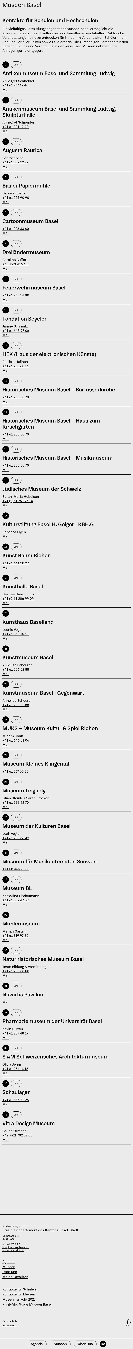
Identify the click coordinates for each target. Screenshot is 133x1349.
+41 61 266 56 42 (15, 838)
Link (16, 64)
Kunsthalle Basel (22, 587)
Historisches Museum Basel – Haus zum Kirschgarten (51, 424)
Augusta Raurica (22, 150)
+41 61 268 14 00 (15, 295)
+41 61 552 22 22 (15, 162)
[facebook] (127, 1323)
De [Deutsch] (103, 1344)
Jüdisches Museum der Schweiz (41, 489)
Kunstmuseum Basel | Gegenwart (43, 693)
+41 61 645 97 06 (15, 331)
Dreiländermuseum (26, 252)
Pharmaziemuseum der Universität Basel (52, 1021)
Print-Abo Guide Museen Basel (27, 1304)
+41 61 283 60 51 (15, 366)
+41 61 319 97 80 (15, 935)
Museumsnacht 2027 (19, 1299)
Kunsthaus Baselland (28, 622)
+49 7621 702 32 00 (17, 1135)
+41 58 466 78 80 (15, 869)
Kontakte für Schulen (19, 1289)
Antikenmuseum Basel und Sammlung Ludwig (58, 73)
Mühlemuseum (21, 924)
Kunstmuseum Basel (27, 658)
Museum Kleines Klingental (35, 764)
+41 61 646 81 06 (15, 740)
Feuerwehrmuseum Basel (33, 288)
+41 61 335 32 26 (15, 1100)
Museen (8, 1267)
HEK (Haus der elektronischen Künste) (49, 354)
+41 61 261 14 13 (15, 1069)
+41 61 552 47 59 (15, 900)
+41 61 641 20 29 (15, 563)
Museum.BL (17, 888)
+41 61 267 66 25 (15, 771)
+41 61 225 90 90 (15, 197)
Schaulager (16, 1092)
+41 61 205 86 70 (15, 397)
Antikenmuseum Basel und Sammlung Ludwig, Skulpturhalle (59, 112)
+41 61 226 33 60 (15, 229)
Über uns (9, 1272)
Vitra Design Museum (28, 1123)
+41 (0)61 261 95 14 (17, 501)
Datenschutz (9, 1321)
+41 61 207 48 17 (15, 1033)
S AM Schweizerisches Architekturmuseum (55, 1057)
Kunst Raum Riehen (26, 556)
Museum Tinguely (23, 791)
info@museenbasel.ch (15, 1247)
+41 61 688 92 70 (15, 802)
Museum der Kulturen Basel (36, 826)
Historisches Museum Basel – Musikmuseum (57, 458)
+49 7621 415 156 (15, 264)
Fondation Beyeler (24, 319)
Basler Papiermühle (26, 186)
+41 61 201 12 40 (15, 127)
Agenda (8, 1262)
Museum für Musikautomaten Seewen (49, 862)
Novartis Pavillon (22, 995)
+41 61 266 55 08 (15, 971)
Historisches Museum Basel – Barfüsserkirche (58, 390)
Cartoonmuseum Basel (30, 221)
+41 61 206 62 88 (15, 669)
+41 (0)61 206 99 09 (18, 598)
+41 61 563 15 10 (15, 634)
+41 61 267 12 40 (15, 85)
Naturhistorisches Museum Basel (43, 959)
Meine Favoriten (15, 1277)
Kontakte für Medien (18, 1294)
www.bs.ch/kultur (13, 1250)
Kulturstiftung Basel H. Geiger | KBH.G (48, 524)
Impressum (9, 1325)
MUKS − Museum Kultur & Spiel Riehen (50, 728)
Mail (5, 89)
